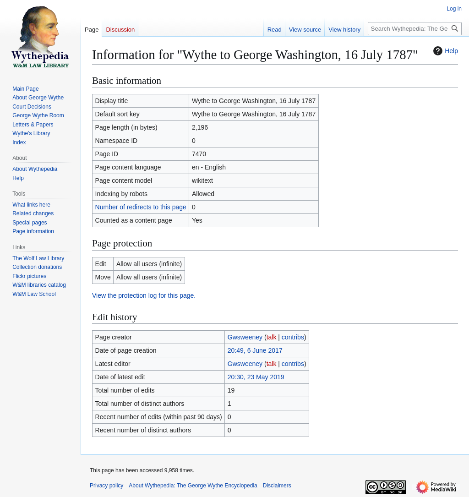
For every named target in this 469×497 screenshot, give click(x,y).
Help (444, 50)
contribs (293, 337)
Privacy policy (106, 485)
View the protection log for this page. (144, 295)
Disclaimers (277, 485)
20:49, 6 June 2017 (255, 350)
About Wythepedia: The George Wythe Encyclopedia (193, 485)
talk (272, 337)
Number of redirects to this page (140, 207)
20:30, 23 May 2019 (256, 377)
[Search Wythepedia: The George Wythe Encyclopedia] (415, 28)
